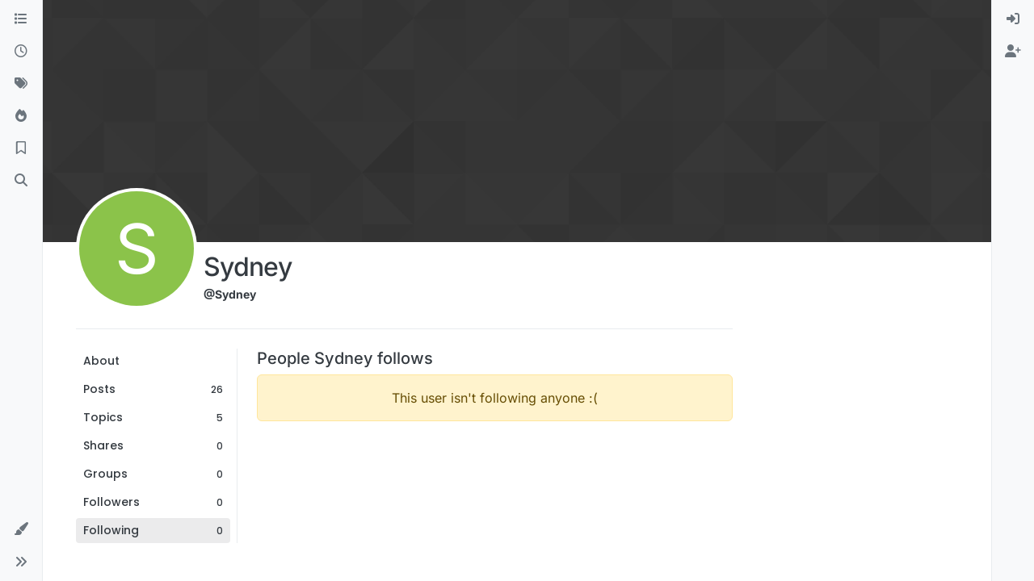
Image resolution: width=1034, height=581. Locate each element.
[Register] (1013, 52)
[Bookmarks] (21, 148)
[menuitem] (1013, 19)
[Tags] (21, 84)
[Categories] (21, 19)
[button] (21, 529)
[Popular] (21, 116)
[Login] (1013, 19)
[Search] (21, 181)
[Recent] (21, 52)
